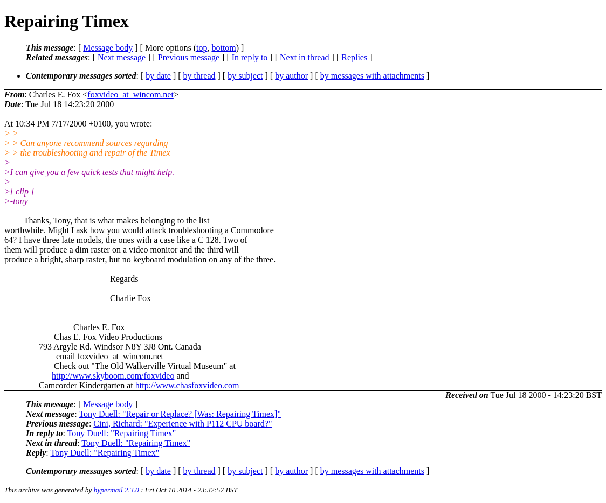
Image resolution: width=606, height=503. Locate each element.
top (201, 47)
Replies (354, 57)
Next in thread (304, 57)
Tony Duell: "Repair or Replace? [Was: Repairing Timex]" (180, 413)
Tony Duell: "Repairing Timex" (121, 433)
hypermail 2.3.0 (116, 490)
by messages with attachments (372, 75)
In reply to (250, 57)
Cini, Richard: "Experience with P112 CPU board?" (182, 423)
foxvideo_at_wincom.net (130, 94)
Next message (122, 57)
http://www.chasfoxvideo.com (187, 385)
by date (158, 75)
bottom (223, 47)
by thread (199, 75)
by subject (245, 75)
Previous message (188, 57)
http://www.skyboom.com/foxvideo (113, 375)
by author (291, 75)
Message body (108, 47)
